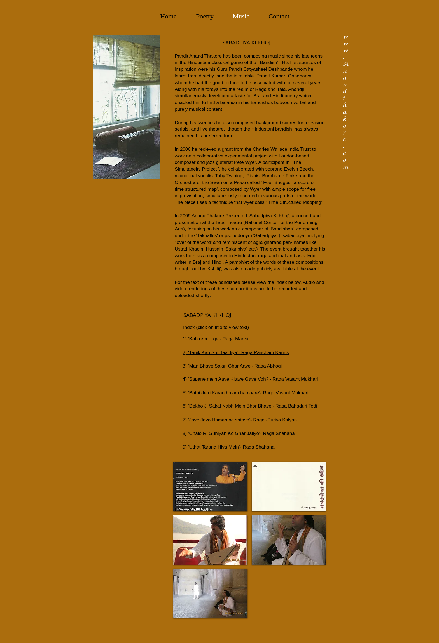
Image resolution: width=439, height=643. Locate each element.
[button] (210, 486)
